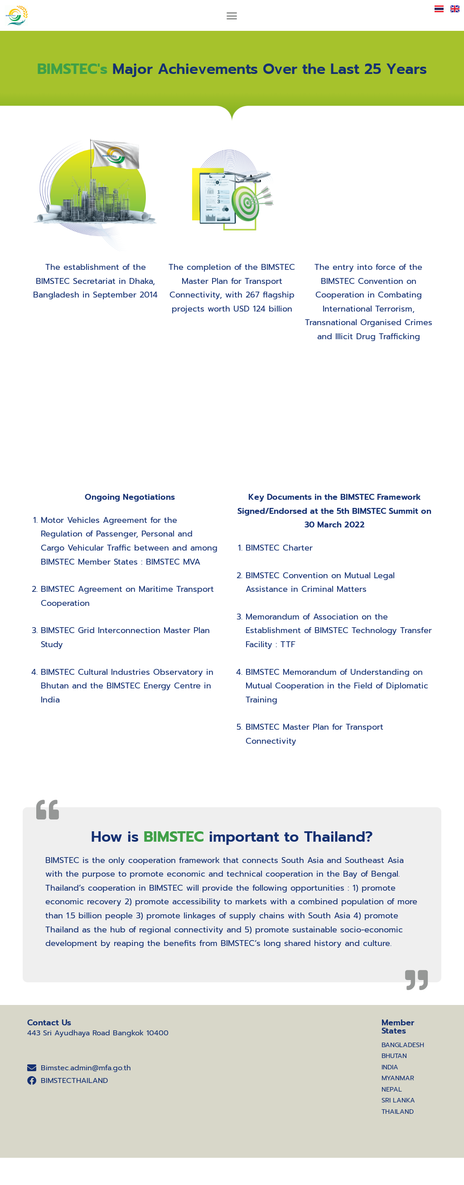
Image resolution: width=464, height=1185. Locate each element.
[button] (232, 15)
